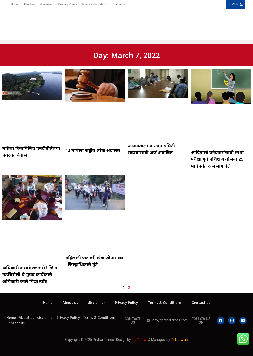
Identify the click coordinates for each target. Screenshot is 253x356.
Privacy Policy (67, 4)
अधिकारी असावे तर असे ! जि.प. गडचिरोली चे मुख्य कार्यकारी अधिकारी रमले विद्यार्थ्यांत (30, 274)
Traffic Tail (139, 340)
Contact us (119, 4)
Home (15, 4)
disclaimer (46, 4)
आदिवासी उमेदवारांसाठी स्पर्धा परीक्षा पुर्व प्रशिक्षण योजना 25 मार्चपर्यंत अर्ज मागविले (217, 159)
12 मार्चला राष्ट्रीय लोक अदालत (92, 150)
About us (29, 4)
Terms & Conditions (95, 4)
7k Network (179, 340)
